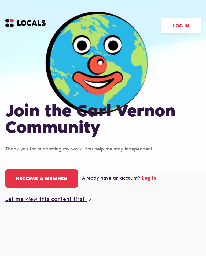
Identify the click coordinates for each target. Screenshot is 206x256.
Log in (181, 26)
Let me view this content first (48, 199)
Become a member (41, 179)
